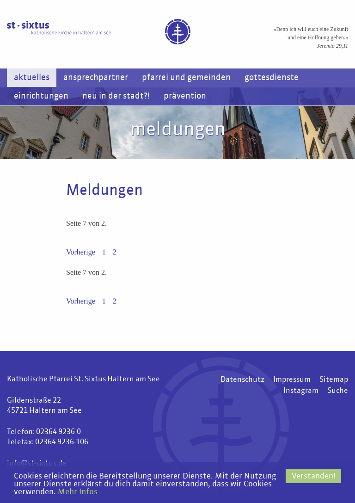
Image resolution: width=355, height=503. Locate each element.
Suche (337, 391)
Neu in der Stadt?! (116, 96)
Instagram (300, 391)
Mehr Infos (78, 492)
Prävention (185, 96)
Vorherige (80, 252)
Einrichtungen (41, 96)
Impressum (292, 380)
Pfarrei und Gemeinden (186, 78)
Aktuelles (31, 78)
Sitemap (333, 380)
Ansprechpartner (95, 78)
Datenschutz (242, 380)
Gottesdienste (272, 78)
